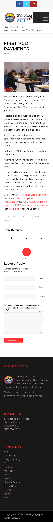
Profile (7, 490)
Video (7, 497)
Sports (7, 493)
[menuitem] (37, 19)
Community (10, 455)
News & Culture (12, 482)
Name (41, 279)
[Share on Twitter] (26, 238)
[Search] (37, 19)
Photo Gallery (11, 486)
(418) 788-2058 (12, 429)
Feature (8, 467)
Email (41, 288)
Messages (9, 470)
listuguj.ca (14, 208)
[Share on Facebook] (11, 238)
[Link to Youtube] (33, 4)
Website (42, 296)
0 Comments (25, 217)
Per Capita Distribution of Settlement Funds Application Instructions (25, 198)
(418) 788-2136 (11, 425)
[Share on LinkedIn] (41, 238)
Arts (6, 451)
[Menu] (44, 19)
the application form (37, 205)
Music (7, 474)
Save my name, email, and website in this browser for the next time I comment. (23, 307)
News (6, 53)
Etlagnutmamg (12, 459)
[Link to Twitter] (26, 4)
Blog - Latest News (14, 27)
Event (7, 463)
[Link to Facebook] (19, 4)
